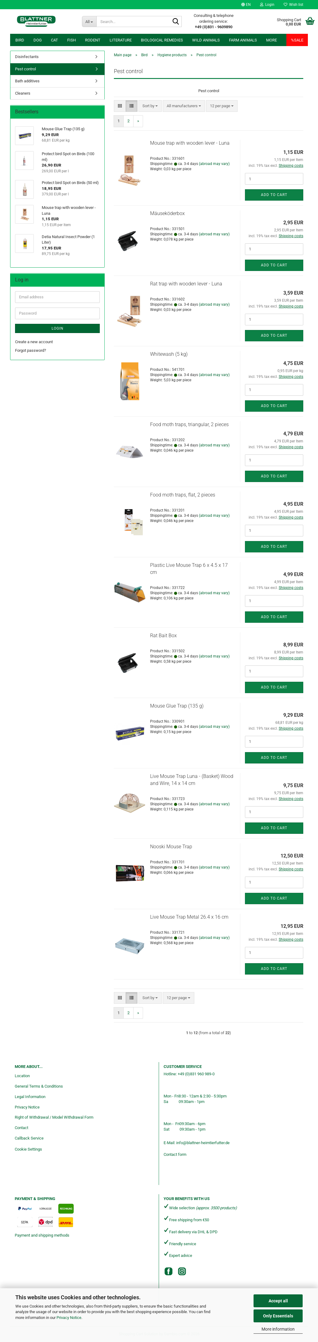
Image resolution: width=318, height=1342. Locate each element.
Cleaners (22, 93)
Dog (37, 40)
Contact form (175, 1154)
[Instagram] (182, 1271)
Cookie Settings (28, 1149)
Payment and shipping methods (42, 1235)
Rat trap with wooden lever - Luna (186, 284)
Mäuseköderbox (167, 213)
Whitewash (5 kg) (169, 354)
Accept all (278, 1300)
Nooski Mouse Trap (171, 847)
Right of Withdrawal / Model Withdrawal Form (54, 1117)
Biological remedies (162, 40)
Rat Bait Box (163, 635)
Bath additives (27, 81)
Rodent (92, 40)
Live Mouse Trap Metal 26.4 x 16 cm (189, 917)
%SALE (297, 40)
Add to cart (274, 195)
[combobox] (150, 106)
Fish (71, 40)
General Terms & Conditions (39, 1086)
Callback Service (29, 1138)
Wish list (293, 4)
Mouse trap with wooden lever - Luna (190, 143)
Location (22, 1075)
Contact (21, 1127)
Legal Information (30, 1096)
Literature (121, 40)
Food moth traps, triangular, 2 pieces (189, 424)
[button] (246, 4)
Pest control (25, 69)
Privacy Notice (68, 1317)
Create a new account (34, 341)
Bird (19, 40)
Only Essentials (278, 1315)
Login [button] (267, 4)
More (271, 40)
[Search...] (89, 21)
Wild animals (206, 40)
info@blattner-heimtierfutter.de (203, 1142)
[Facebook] (168, 1271)
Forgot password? (30, 350)
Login (58, 328)
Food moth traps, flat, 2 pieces (182, 495)
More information (278, 1329)
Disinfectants (27, 56)
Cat (54, 40)
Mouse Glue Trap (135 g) (177, 706)
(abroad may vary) (214, 164)
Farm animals (243, 40)
